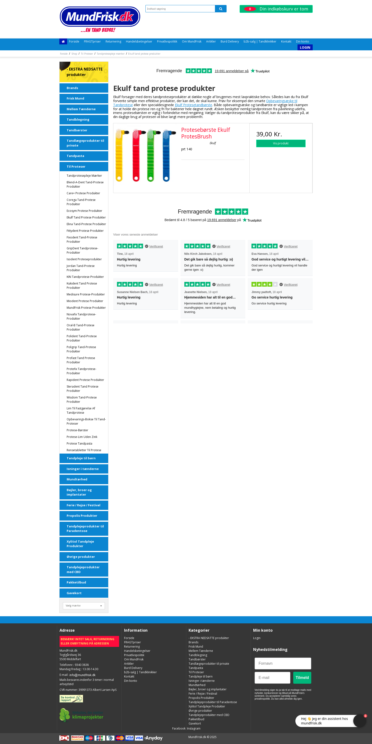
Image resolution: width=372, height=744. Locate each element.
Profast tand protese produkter (81, 360)
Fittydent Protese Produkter (85, 231)
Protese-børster (77, 430)
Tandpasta (75, 156)
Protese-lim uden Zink (82, 437)
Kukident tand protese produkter (82, 285)
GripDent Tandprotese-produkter (82, 250)
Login (305, 47)
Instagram (193, 728)
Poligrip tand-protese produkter (81, 349)
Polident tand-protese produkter (82, 338)
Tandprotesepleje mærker (84, 176)
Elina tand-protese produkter (86, 224)
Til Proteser (76, 166)
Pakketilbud (76, 582)
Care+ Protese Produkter (83, 193)
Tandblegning (78, 119)
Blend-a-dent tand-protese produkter (85, 184)
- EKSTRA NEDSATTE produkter (84, 72)
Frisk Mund (75, 98)
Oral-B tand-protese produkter (80, 327)
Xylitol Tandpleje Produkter (80, 543)
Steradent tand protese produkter (82, 388)
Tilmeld (302, 678)
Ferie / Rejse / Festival (83, 505)
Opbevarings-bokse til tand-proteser (86, 421)
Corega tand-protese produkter (81, 202)
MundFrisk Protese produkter (86, 308)
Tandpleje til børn (81, 458)
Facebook (179, 728)
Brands (72, 88)
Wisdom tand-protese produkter (82, 399)
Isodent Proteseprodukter (84, 259)
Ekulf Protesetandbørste (193, 105)
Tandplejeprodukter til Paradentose (85, 528)
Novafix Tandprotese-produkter (81, 316)
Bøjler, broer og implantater (79, 492)
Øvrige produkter (81, 556)
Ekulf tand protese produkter (86, 217)
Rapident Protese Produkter (85, 380)
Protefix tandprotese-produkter (81, 371)
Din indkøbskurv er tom (276, 9)
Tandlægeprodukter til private (85, 142)
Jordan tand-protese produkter (81, 268)
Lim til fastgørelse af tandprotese (81, 410)
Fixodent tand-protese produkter (82, 239)
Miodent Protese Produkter (85, 301)
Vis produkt (280, 143)
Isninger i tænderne (83, 469)
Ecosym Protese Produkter (84, 211)
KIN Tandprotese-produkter (85, 277)
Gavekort (74, 593)
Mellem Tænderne (81, 109)
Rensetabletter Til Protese (84, 450)
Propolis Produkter (82, 515)
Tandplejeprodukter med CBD (83, 569)
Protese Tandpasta (79, 443)
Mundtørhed (77, 479)
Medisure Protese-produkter (86, 294)
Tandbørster (77, 130)
